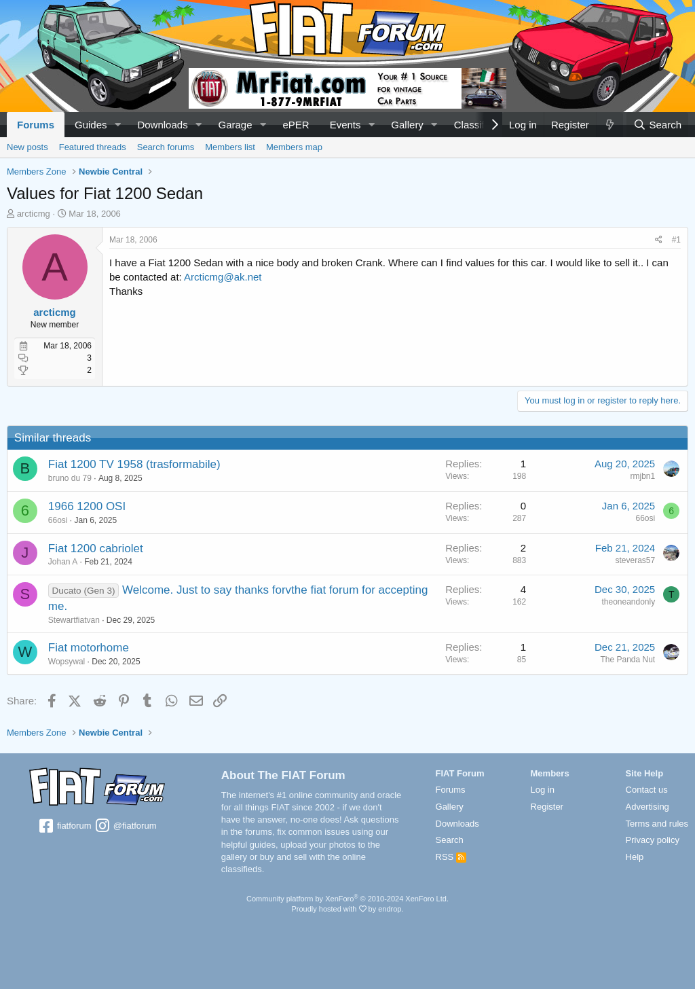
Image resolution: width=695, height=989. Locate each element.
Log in (543, 790)
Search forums (166, 147)
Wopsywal (66, 661)
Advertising (647, 807)
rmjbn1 (642, 476)
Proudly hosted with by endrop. (347, 909)
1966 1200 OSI (87, 506)
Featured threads (92, 147)
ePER (295, 124)
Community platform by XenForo (347, 899)
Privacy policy (652, 840)
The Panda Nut (627, 659)
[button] (117, 124)
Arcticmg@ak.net (222, 277)
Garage (235, 124)
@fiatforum (125, 827)
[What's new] (609, 124)
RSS (451, 857)
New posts (27, 147)
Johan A (62, 562)
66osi (58, 520)
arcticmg (33, 214)
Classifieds (479, 124)
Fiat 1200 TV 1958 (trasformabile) (134, 464)
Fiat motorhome (88, 647)
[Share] (658, 240)
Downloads (162, 124)
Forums (35, 124)
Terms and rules (657, 824)
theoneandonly (628, 602)
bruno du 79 (70, 478)
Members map (294, 147)
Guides (91, 124)
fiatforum (64, 827)
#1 (676, 240)
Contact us (647, 790)
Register (547, 807)
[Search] (657, 124)
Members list (230, 147)
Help (635, 857)
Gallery (407, 124)
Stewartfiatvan (74, 620)
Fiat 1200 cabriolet (95, 548)
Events (345, 124)
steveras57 (635, 560)
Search (450, 840)
